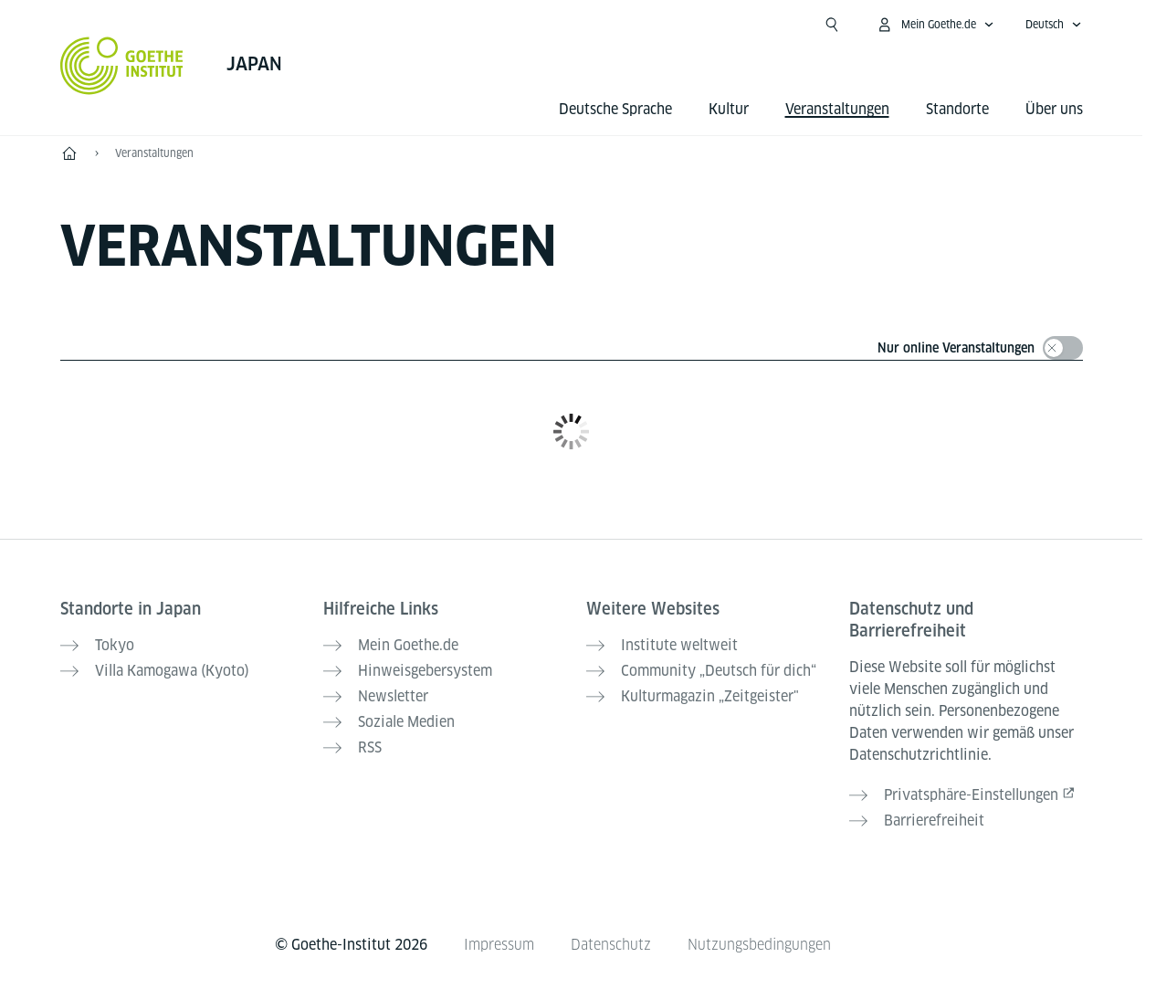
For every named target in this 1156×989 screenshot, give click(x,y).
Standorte (957, 109)
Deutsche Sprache (615, 109)
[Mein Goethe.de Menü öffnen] (935, 25)
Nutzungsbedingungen (759, 944)
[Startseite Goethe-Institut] (122, 66)
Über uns (1054, 109)
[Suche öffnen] (832, 24)
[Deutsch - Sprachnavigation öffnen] (1054, 25)
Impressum (499, 944)
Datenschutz (611, 944)
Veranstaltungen (154, 153)
